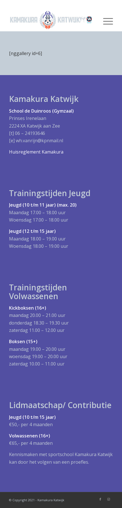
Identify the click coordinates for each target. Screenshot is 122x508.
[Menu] (105, 20)
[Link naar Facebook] (100, 499)
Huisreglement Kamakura (36, 152)
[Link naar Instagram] (109, 499)
